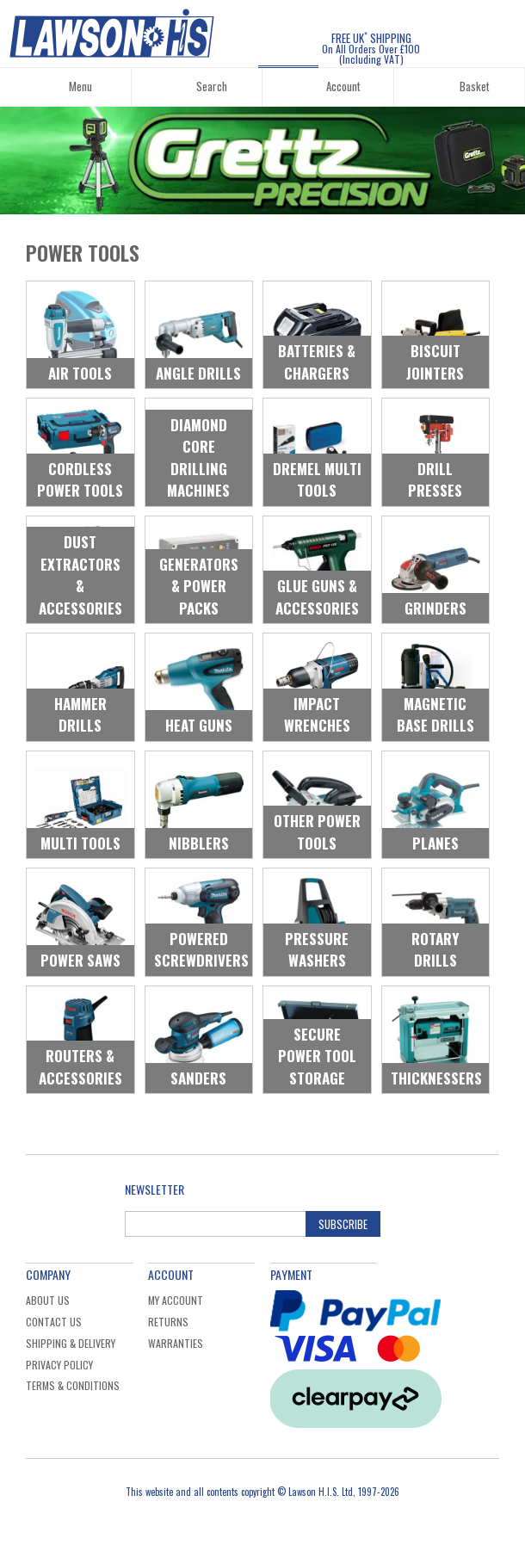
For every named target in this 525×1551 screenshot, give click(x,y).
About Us (48, 1300)
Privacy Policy (59, 1364)
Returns (168, 1321)
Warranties (175, 1343)
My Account (175, 1300)
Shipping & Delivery (70, 1343)
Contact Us (54, 1321)
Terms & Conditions (73, 1385)
